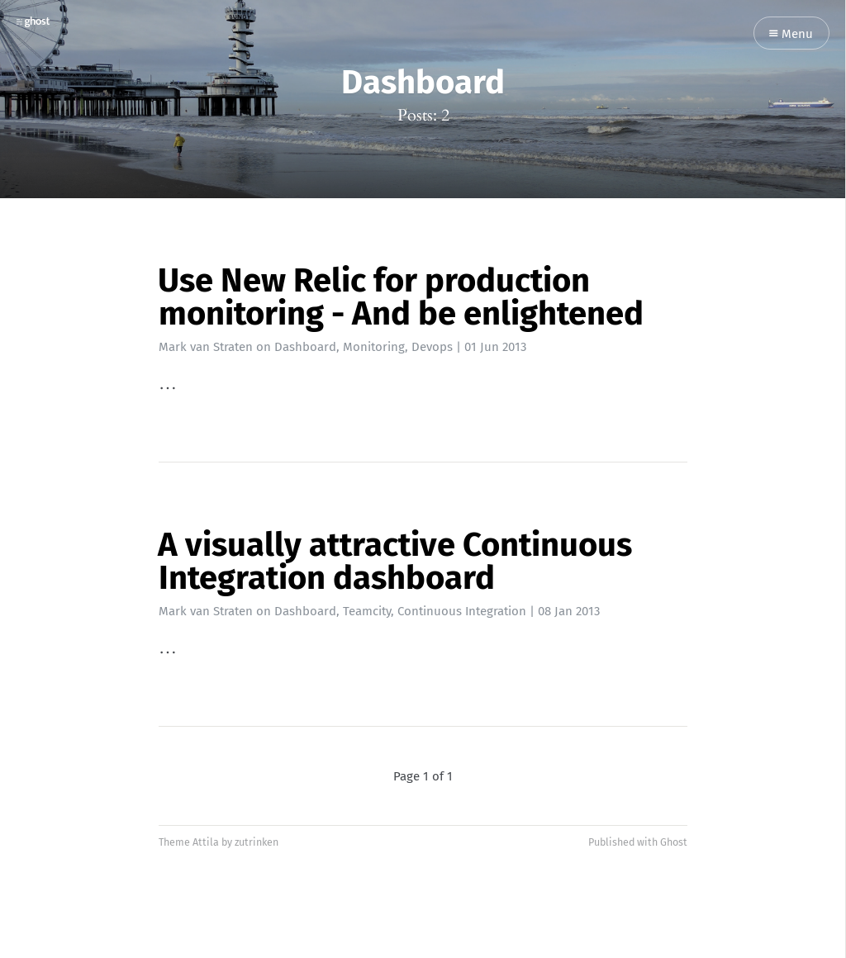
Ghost (673, 842)
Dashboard (305, 346)
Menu (791, 34)
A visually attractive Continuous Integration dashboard (395, 561)
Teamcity (367, 611)
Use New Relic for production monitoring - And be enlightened (401, 297)
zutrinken (256, 842)
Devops (432, 346)
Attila (205, 842)
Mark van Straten (206, 346)
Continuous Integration (461, 611)
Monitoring (374, 346)
